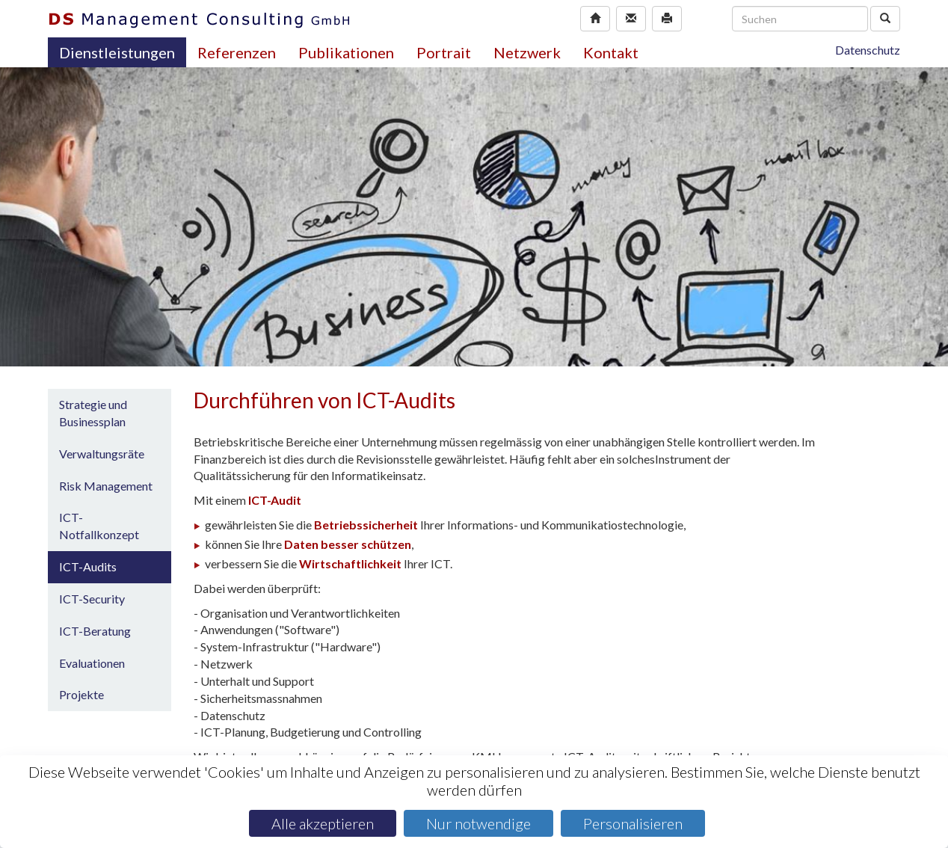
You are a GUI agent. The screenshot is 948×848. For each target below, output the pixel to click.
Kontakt (610, 52)
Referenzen (236, 52)
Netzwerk (527, 52)
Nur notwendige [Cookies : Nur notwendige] (478, 823)
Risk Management (106, 486)
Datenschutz (867, 50)
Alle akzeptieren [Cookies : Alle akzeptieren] (322, 823)
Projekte (81, 694)
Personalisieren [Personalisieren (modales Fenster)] (633, 823)
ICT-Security (92, 599)
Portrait (443, 52)
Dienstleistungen (117, 52)
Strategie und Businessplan (93, 412)
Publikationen (346, 52)
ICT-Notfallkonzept (99, 525)
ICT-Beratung (95, 631)
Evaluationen (92, 663)
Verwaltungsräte (101, 453)
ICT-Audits (88, 566)
